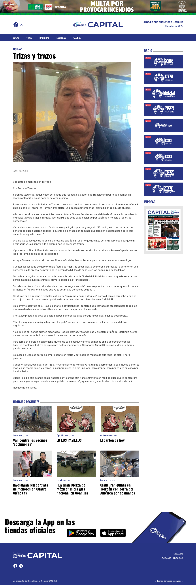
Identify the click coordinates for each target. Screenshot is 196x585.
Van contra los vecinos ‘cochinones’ (30, 442)
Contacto (178, 554)
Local (16, 38)
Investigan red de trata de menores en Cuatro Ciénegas (30, 489)
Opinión (17, 49)
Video (29, 38)
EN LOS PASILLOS (69, 440)
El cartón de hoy (112, 440)
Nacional (44, 38)
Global (77, 38)
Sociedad (61, 38)
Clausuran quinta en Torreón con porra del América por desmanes (117, 489)
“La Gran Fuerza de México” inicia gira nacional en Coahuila (72, 489)
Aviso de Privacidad (172, 558)
